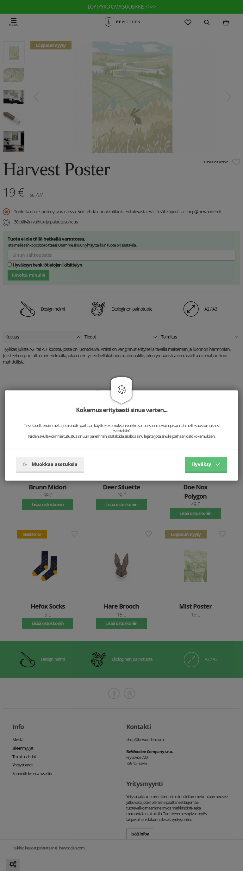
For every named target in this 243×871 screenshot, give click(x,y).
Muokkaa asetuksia (50, 464)
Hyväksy (205, 464)
